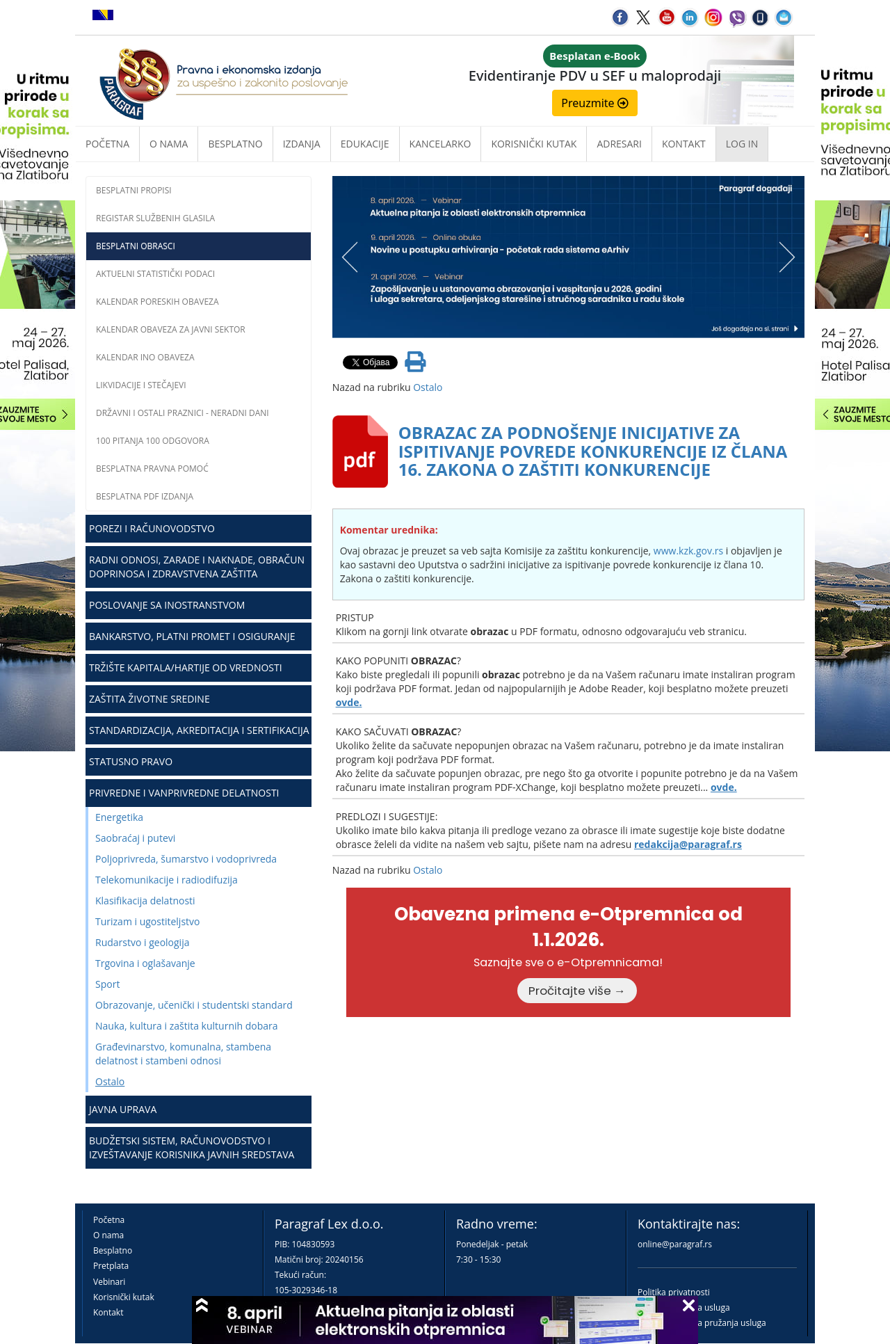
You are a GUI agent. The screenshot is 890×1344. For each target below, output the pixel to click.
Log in (742, 143)
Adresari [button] (619, 143)
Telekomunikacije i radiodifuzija (166, 879)
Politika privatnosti (674, 1292)
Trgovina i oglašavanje (145, 963)
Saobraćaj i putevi (135, 838)
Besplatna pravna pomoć (152, 468)
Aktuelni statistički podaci (155, 274)
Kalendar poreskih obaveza (157, 301)
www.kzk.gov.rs (688, 550)
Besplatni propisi (134, 190)
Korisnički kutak (123, 1297)
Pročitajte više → (577, 990)
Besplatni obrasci (135, 246)
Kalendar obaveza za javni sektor (170, 329)
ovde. (349, 702)
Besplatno (235, 143)
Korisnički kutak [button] (533, 143)
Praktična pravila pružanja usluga (702, 1323)
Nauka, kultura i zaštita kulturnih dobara (186, 1025)
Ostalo (109, 1081)
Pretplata (111, 1266)
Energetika (119, 817)
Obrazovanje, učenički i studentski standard (194, 1004)
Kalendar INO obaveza (145, 357)
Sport (107, 984)
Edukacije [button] (365, 143)
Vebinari (109, 1282)
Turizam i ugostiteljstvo (147, 921)
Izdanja (302, 143)
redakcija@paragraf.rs (688, 844)
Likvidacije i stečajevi (141, 385)
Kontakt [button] (684, 143)
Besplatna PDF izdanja (144, 496)
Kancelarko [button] (440, 143)
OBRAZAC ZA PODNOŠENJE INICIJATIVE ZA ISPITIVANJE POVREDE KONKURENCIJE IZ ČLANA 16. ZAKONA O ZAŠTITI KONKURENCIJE (593, 451)
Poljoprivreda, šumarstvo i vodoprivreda (186, 858)
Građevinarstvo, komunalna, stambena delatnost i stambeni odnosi (183, 1053)
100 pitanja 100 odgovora (152, 441)
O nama (168, 143)
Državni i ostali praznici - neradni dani (182, 413)
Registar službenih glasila (155, 218)
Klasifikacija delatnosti (145, 900)
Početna (107, 143)
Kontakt (108, 1312)
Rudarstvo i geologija (142, 942)
